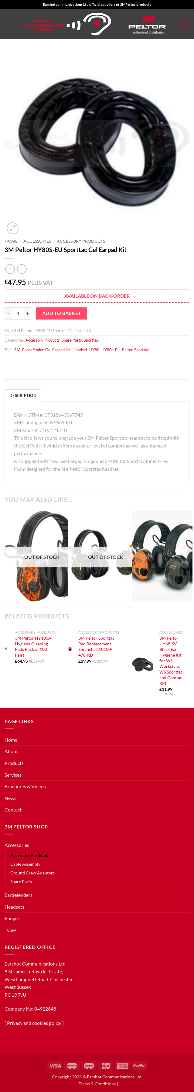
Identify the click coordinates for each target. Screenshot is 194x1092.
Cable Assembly (25, 864)
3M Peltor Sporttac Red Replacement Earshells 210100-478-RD (96, 646)
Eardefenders (18, 895)
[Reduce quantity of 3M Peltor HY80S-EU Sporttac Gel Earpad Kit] (8, 313)
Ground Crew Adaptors (32, 872)
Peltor (127, 349)
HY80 (94, 349)
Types (11, 930)
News (10, 798)
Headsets (14, 907)
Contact (13, 809)
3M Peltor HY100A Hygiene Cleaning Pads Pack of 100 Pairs (33, 646)
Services (13, 775)
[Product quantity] (18, 313)
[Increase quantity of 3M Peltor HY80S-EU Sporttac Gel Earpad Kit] (27, 313)
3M (17, 349)
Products (14, 763)
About (11, 751)
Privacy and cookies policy (34, 1023)
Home (11, 241)
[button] (8, 24)
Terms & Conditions (97, 1083)
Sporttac (91, 340)
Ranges (12, 918)
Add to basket (61, 313)
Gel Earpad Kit (58, 349)
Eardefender (32, 349)
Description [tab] (22, 395)
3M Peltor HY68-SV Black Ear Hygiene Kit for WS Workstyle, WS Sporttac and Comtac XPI (171, 660)
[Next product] (10, 269)
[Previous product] (21, 269)
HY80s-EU (110, 349)
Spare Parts (72, 340)
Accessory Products (81, 241)
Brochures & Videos (25, 786)
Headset (80, 349)
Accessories (37, 241)
